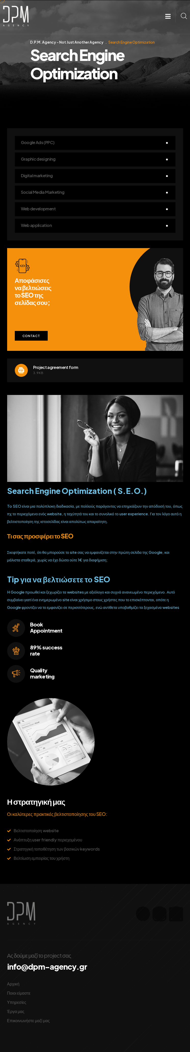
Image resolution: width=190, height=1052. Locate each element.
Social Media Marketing (43, 192)
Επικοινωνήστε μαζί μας (28, 1020)
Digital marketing (37, 175)
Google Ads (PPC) (38, 142)
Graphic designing (38, 159)
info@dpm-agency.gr (47, 966)
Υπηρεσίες (16, 1002)
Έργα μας (15, 1011)
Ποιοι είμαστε (19, 993)
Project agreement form (55, 367)
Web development (38, 208)
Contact (31, 336)
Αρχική (13, 983)
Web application (36, 225)
